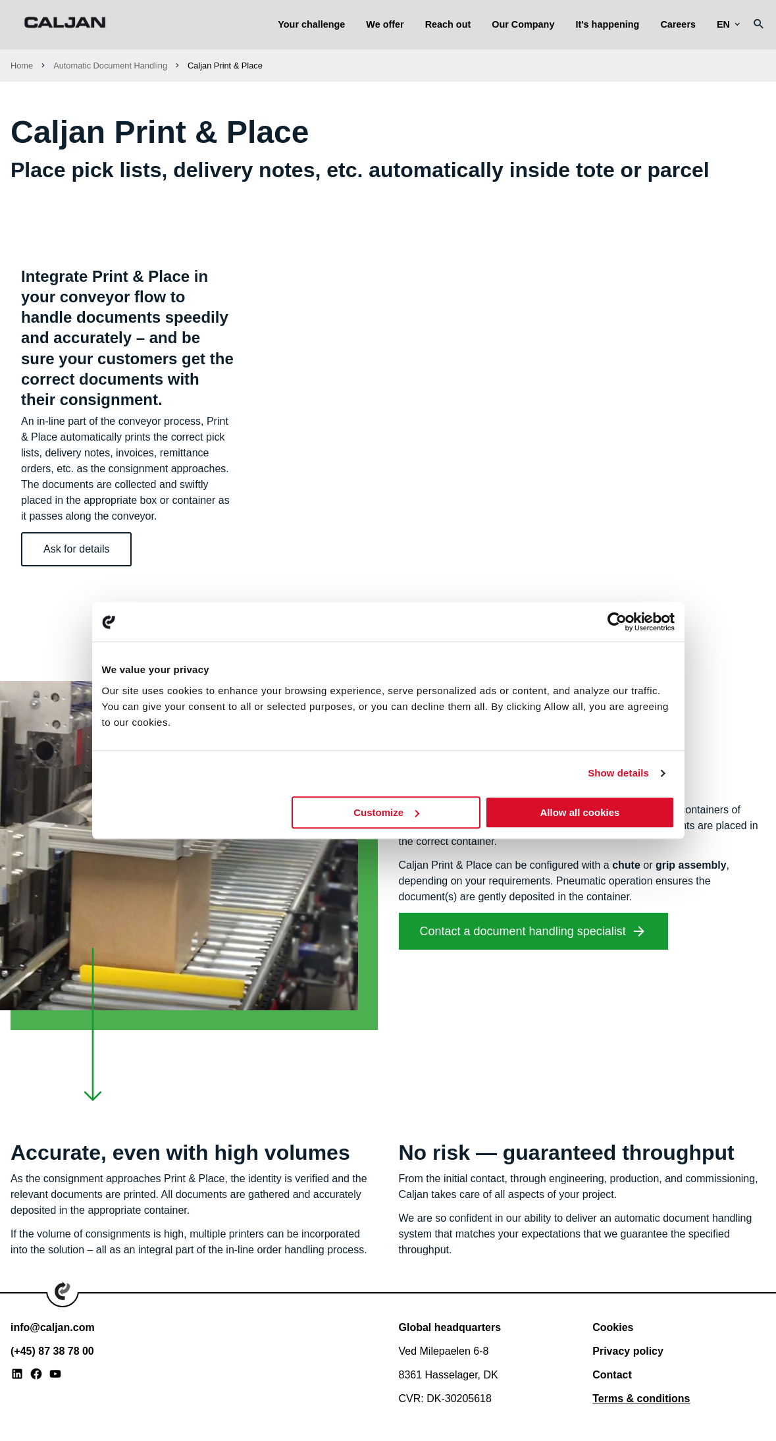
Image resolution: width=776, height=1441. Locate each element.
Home (22, 65)
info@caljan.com (53, 1327)
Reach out (448, 24)
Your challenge (311, 24)
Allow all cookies (580, 812)
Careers (678, 24)
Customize (386, 812)
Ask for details (76, 549)
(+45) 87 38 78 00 (52, 1351)
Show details (618, 772)
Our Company (523, 24)
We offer (384, 24)
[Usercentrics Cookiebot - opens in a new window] (617, 622)
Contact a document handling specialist (523, 931)
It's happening (607, 24)
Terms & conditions (641, 1398)
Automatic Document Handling (110, 65)
